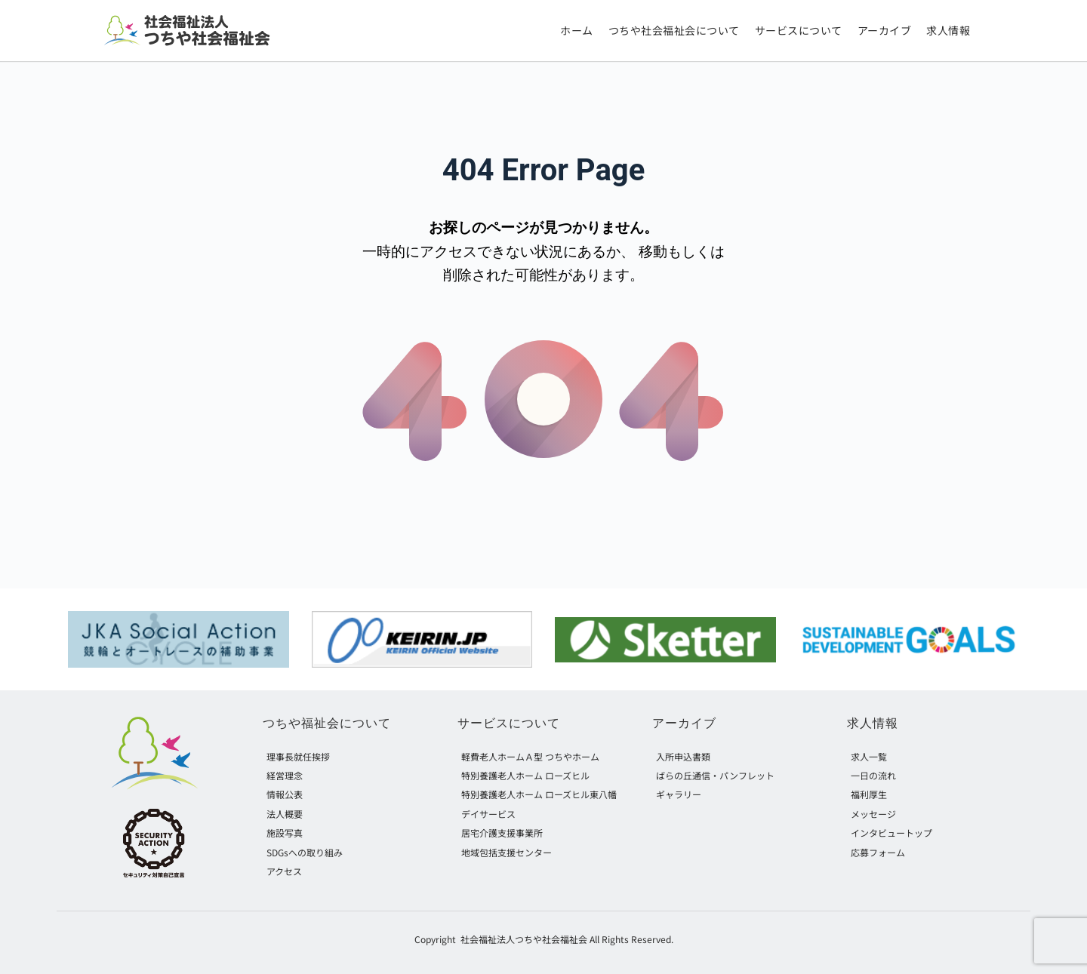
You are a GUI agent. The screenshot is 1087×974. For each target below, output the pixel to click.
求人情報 (872, 723)
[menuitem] (576, 31)
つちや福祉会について (327, 723)
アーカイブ (684, 723)
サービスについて (508, 723)
